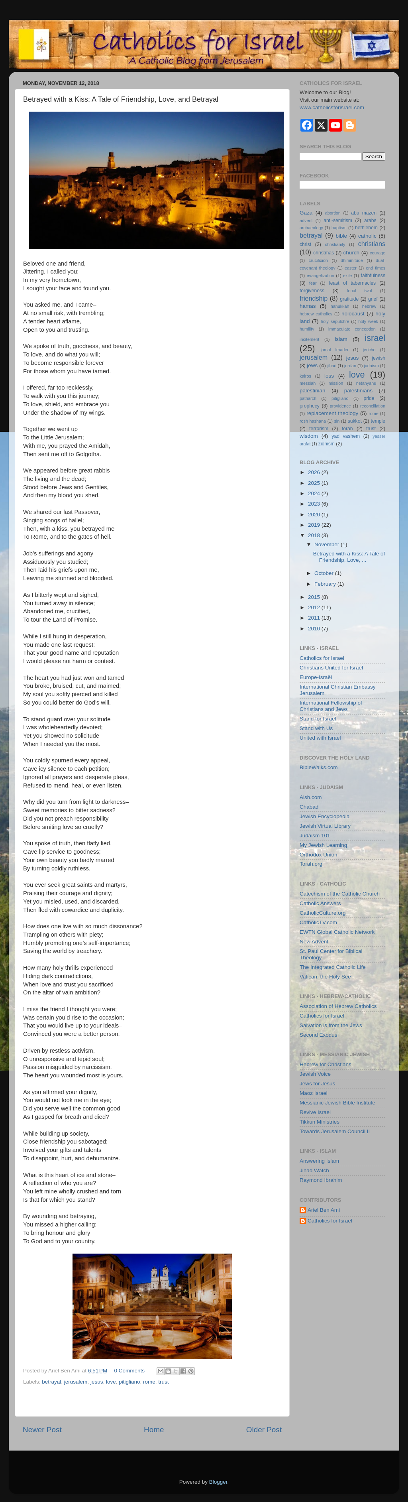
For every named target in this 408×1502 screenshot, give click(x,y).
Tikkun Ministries (319, 1122)
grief (373, 299)
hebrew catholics (316, 313)
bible (341, 236)
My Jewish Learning (323, 845)
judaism (371, 365)
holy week (368, 321)
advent (306, 220)
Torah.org (311, 864)
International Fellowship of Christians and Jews (331, 706)
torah (347, 428)
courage (377, 252)
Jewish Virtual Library (325, 826)
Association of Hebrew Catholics (338, 1006)
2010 (315, 629)
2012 (315, 607)
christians (371, 243)
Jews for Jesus (317, 1084)
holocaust (353, 314)
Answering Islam (319, 1161)
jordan (350, 365)
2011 (315, 618)
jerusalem (76, 1382)
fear (313, 283)
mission (336, 383)
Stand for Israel (318, 719)
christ (305, 244)
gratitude (349, 299)
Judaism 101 (315, 836)
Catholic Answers (320, 903)
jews (312, 365)
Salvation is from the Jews (331, 1025)
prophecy (310, 406)
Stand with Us (316, 728)
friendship (314, 298)
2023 (315, 504)
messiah (308, 383)
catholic (367, 236)
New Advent (314, 942)
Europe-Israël (316, 677)
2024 (315, 493)
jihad (332, 365)
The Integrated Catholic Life (333, 967)
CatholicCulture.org (323, 913)
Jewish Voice (315, 1074)
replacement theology (332, 413)
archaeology (311, 227)
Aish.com (311, 797)
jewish (378, 358)
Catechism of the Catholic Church (340, 894)
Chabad (309, 807)
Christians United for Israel (331, 668)
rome (149, 1382)
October (324, 573)
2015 (315, 597)
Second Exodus (318, 1035)
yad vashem (346, 436)
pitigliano (129, 1382)
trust (163, 1382)
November (327, 544)
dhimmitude (352, 260)
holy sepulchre (335, 321)
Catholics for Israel (322, 658)
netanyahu (366, 383)
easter (351, 268)
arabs (370, 220)
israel (375, 338)
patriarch (308, 398)
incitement (309, 339)
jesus (96, 1382)
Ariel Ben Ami (324, 1210)
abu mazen (364, 213)
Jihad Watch (314, 1170)
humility (307, 329)
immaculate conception (352, 329)
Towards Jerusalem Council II (335, 1131)
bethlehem (366, 227)
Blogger (218, 1482)
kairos (305, 376)
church (351, 253)
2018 (315, 535)
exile (347, 275)
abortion (333, 213)
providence (340, 406)
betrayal (51, 1382)
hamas (308, 306)
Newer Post (42, 1429)
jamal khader (335, 349)
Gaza (306, 213)
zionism (326, 444)
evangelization (320, 275)
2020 (315, 515)
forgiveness (312, 290)
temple (378, 421)
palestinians (358, 391)
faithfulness (373, 275)
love (111, 1382)
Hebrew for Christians (325, 1064)
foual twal (359, 290)
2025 (315, 483)
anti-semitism (338, 220)
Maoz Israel (314, 1093)
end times (375, 268)
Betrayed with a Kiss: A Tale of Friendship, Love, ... (349, 557)
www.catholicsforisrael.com (332, 107)
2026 (315, 472)
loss (329, 376)
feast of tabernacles (352, 283)
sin (336, 421)
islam (341, 339)
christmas (323, 253)
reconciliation (372, 406)
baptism (339, 227)
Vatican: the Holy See (325, 977)
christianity (335, 244)
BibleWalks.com (319, 767)
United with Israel (320, 738)
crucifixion (318, 260)
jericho (369, 349)
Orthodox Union (318, 855)
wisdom (309, 436)
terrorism (318, 428)
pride (368, 398)
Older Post (264, 1429)
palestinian (313, 391)
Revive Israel (315, 1112)
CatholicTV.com (318, 922)
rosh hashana (313, 421)
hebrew (369, 306)
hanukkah (340, 306)
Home (154, 1429)
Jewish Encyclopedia (324, 816)
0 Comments (129, 1371)
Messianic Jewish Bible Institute (337, 1103)
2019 (315, 525)
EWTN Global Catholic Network (337, 932)
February (325, 584)
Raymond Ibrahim (321, 1180)
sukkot (355, 421)
